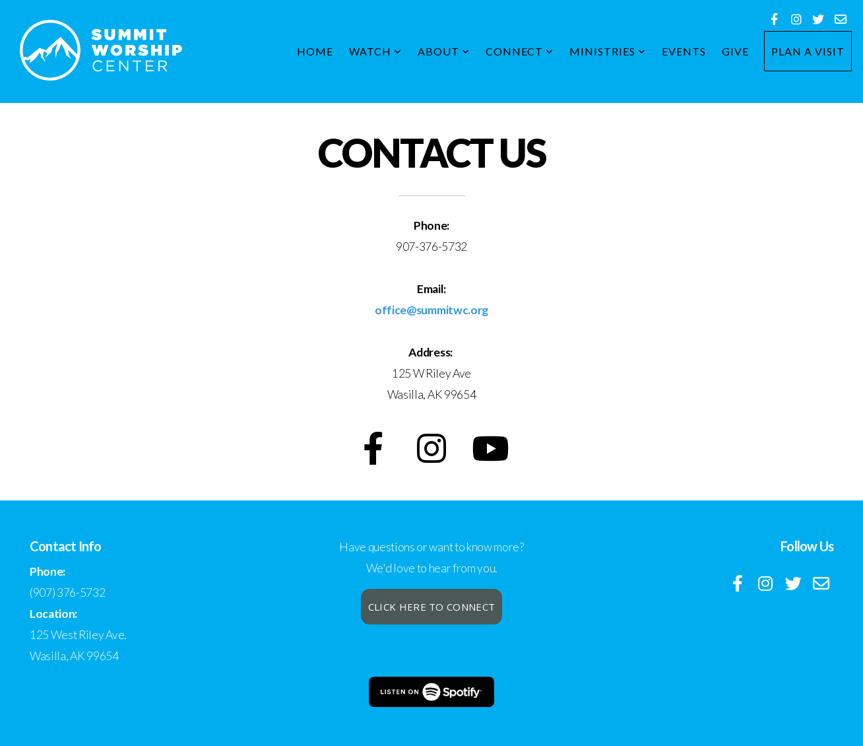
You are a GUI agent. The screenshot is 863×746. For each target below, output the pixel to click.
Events (684, 51)
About (444, 51)
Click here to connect (431, 606)
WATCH (375, 51)
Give (735, 51)
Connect (520, 51)
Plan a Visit (808, 51)
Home (315, 51)
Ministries (607, 51)
